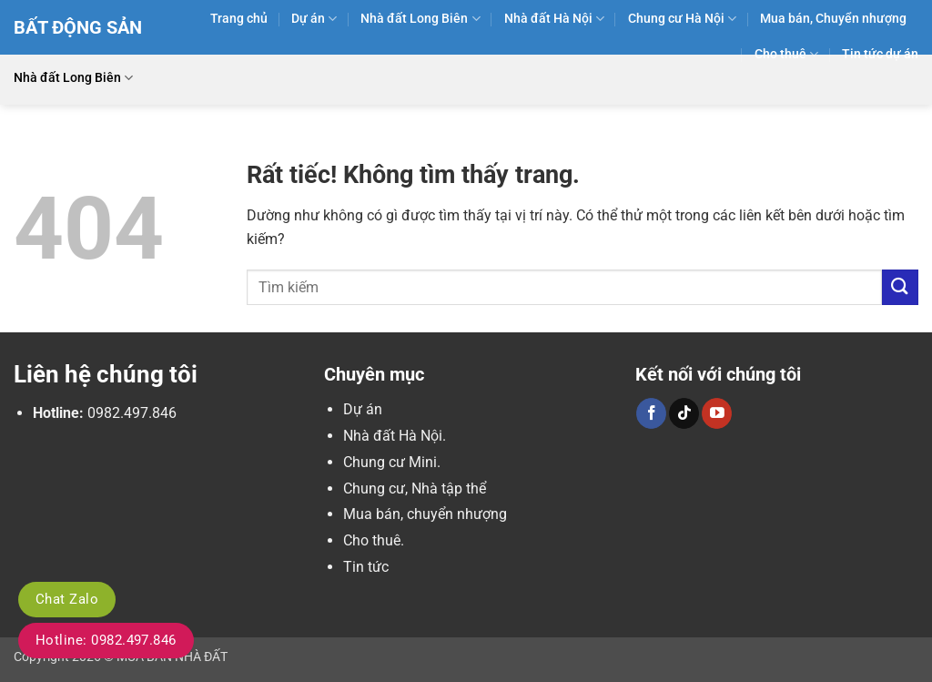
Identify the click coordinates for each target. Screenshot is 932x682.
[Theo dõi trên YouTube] (717, 413)
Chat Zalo (66, 599)
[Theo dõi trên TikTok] (684, 413)
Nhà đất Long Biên (420, 18)
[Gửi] (900, 287)
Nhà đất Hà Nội (554, 18)
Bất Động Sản (78, 27)
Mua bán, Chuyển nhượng (833, 18)
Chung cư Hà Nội (682, 18)
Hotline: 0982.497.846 (106, 640)
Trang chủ (239, 18)
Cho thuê (786, 54)
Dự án (314, 18)
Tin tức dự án (880, 54)
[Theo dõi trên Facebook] (651, 413)
